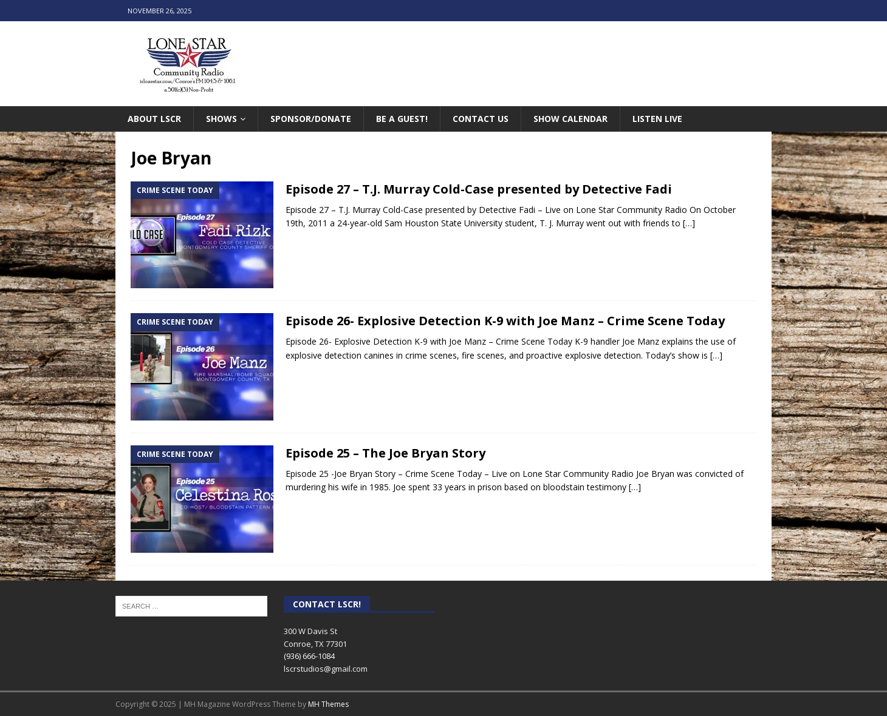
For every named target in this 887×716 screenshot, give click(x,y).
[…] (689, 223)
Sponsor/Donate (310, 118)
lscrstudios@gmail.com (326, 668)
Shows (221, 118)
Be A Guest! (402, 118)
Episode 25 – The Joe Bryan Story (385, 453)
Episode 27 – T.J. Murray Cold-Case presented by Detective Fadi (479, 189)
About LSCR (154, 118)
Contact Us (481, 118)
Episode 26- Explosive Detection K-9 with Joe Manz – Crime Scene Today (505, 320)
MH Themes (328, 704)
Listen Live (657, 118)
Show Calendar (570, 118)
